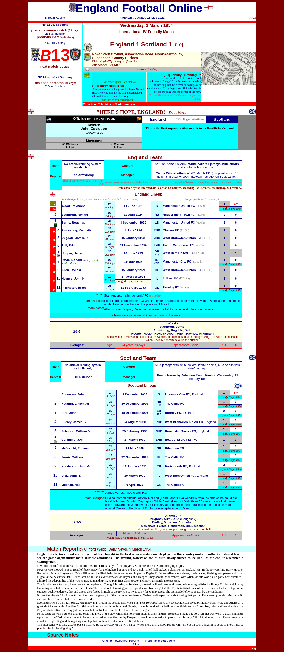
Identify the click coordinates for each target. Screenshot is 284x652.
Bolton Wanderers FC (178, 245)
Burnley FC (171, 287)
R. (75, 238)
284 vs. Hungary (55, 33)
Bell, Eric (68, 245)
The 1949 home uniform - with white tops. (196, 165)
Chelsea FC (171, 230)
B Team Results (55, 17)
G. (74, 260)
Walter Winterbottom (171, 173)
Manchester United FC (179, 205)
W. (73, 222)
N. (73, 278)
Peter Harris (112, 300)
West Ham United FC (178, 253)
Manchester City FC (177, 261)
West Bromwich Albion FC (182, 238)
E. (75, 206)
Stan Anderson (114, 295)
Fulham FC (171, 278)
